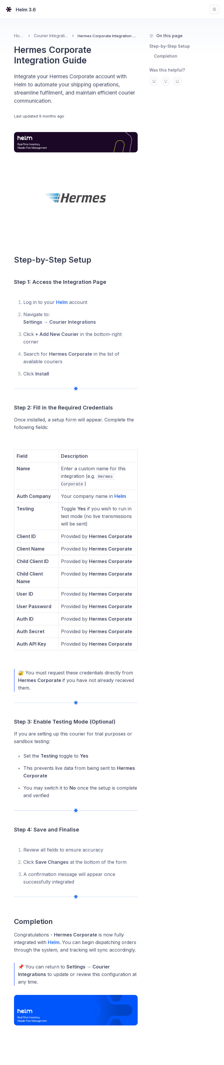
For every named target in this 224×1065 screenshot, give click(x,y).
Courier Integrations (51, 35)
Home (19, 35)
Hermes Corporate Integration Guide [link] (108, 35)
